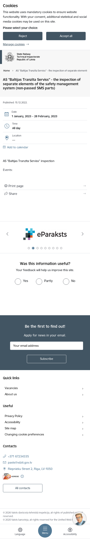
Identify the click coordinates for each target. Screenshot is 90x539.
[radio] (21, 280)
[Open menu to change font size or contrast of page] (70, 532)
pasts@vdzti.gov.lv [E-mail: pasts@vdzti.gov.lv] (20, 462)
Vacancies (11, 388)
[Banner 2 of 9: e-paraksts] (45, 234)
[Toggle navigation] (45, 531)
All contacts (22, 488)
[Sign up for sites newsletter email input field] (46, 346)
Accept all (66, 36)
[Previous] (7, 234)
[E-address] (11, 476)
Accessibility (12, 422)
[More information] (22, 476)
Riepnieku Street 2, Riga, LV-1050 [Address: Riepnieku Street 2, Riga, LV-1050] (30, 469)
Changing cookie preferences (24, 434)
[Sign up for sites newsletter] (46, 359)
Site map (10, 428)
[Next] (83, 234)
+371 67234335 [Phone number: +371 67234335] (18, 456)
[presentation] (33, 299)
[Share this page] (45, 193)
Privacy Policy (13, 416)
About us (11, 394)
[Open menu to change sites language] (20, 532)
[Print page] (45, 186)
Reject (23, 36)
